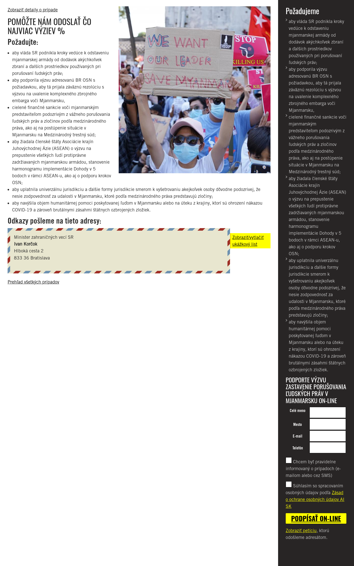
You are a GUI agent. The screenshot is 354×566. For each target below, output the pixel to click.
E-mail (297, 436)
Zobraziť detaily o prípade (33, 9)
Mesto (297, 424)
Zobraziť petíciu (301, 530)
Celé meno (297, 410)
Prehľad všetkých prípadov (33, 282)
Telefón (298, 448)
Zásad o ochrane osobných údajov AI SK (315, 499)
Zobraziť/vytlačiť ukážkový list (248, 241)
